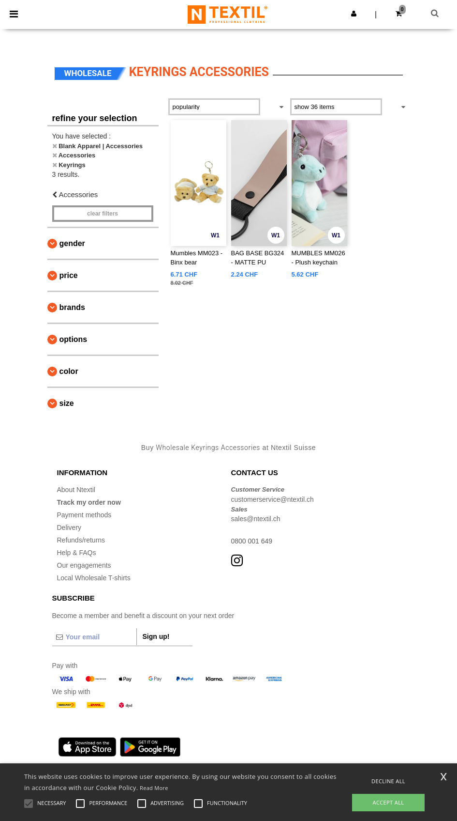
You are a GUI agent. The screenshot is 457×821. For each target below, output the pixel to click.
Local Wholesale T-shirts (94, 578)
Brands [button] (72, 307)
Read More (154, 787)
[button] (353, 13)
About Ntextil (76, 490)
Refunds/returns (81, 540)
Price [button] (68, 275)
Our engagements (84, 565)
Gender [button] (72, 243)
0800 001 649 (252, 541)
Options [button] (73, 339)
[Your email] (94, 637)
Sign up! (156, 636)
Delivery (69, 527)
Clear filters (102, 213)
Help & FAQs (76, 553)
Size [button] (66, 403)
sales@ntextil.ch (255, 519)
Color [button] (68, 371)
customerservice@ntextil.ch (272, 499)
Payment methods (84, 515)
